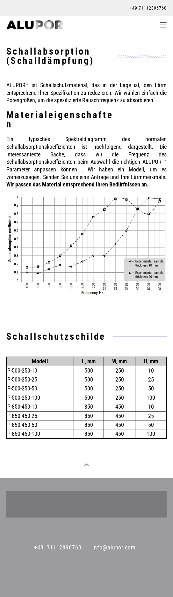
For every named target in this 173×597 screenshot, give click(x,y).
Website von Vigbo (86, 582)
